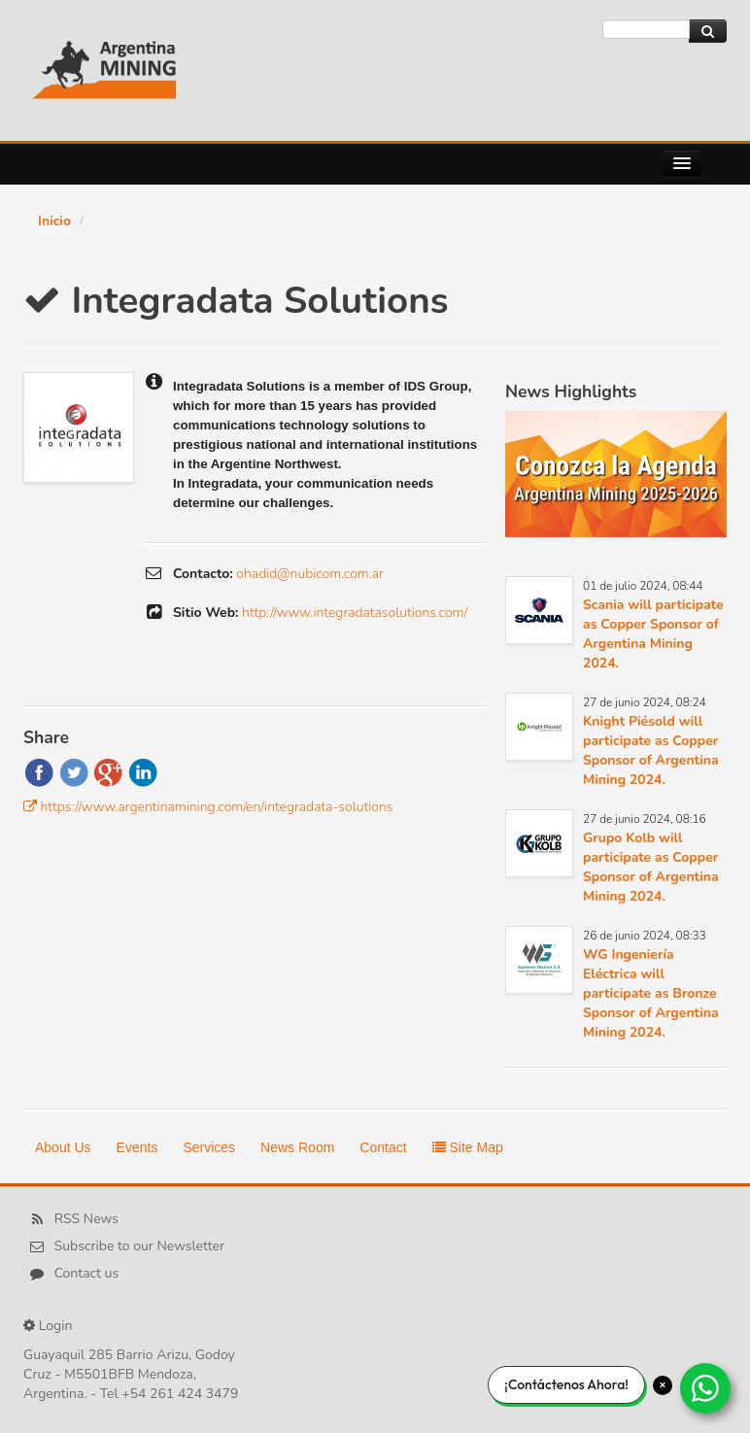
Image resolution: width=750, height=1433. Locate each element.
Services (209, 1147)
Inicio (54, 221)
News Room (297, 1147)
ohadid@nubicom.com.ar (309, 573)
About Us (63, 1147)
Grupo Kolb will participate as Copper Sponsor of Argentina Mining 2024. (651, 867)
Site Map (467, 1147)
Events (137, 1147)
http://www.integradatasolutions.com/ (354, 612)
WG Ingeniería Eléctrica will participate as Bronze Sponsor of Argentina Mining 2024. (651, 993)
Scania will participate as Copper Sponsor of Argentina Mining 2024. (653, 634)
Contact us (86, 1274)
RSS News (86, 1220)
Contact (382, 1147)
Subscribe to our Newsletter (139, 1247)
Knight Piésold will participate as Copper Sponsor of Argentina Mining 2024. (651, 750)
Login (56, 1325)
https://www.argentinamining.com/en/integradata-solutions (217, 807)
